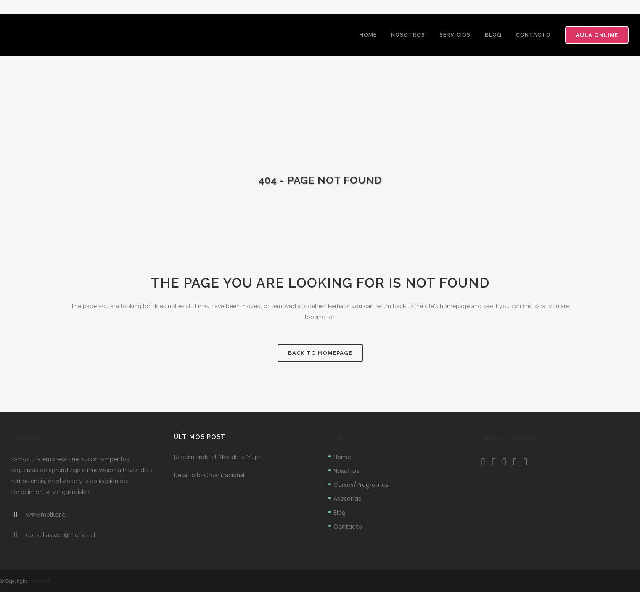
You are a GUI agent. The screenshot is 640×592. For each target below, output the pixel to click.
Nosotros (346, 471)
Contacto (347, 526)
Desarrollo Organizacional (209, 475)
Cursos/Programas (361, 485)
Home (342, 457)
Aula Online (597, 35)
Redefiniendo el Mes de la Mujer (218, 457)
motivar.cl (39, 581)
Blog (339, 512)
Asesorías (347, 498)
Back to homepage (320, 353)
